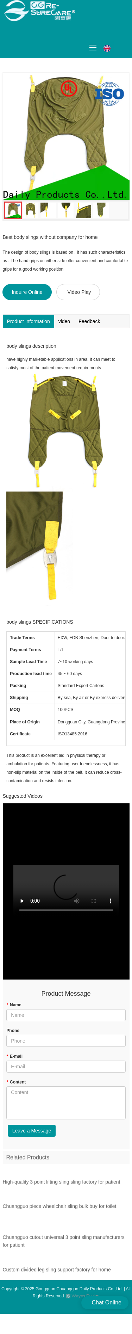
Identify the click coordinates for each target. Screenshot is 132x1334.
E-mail (14, 1056)
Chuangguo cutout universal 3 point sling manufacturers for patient (64, 1243)
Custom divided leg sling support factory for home (57, 1271)
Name (13, 1004)
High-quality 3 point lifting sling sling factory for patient (61, 1183)
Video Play (79, 292)
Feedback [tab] (89, 321)
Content (16, 1082)
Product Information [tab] (28, 321)
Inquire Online (27, 292)
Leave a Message (31, 1131)
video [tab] (64, 321)
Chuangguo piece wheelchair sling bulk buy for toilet (60, 1208)
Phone (12, 1030)
